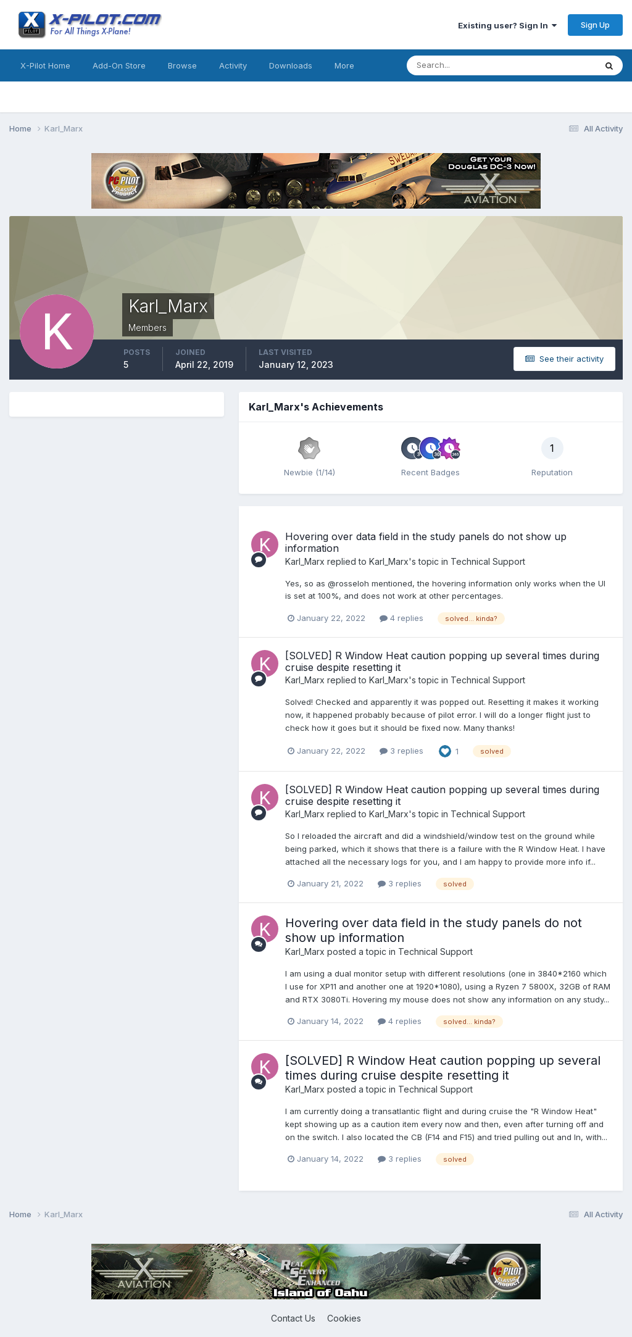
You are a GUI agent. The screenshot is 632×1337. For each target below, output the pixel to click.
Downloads (290, 65)
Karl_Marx (305, 561)
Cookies (344, 1318)
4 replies (401, 618)
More (344, 65)
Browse (182, 65)
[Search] (461, 65)
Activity (233, 65)
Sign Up (595, 25)
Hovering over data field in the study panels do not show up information (426, 542)
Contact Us (293, 1318)
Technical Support (488, 561)
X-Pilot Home (45, 65)
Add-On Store (119, 65)
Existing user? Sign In (507, 25)
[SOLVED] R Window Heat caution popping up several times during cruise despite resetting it (442, 661)
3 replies (401, 751)
